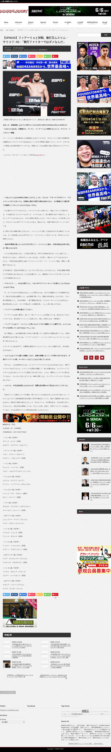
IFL (109, 711)
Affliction (68, 711)
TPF (102, 714)
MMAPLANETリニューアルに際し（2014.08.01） (86, 744)
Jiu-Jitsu (95, 714)
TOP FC (85, 714)
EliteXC (105, 711)
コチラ (38, 155)
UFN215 (8, 49)
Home (1, 30)
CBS (90, 711)
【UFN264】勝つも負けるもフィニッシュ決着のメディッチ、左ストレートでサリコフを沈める (22, 645)
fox (99, 714)
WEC (85, 711)
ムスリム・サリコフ (17, 49)
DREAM (94, 711)
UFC (7, 30)
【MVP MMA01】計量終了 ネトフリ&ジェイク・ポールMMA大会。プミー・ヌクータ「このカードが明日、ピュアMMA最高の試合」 (95, 295)
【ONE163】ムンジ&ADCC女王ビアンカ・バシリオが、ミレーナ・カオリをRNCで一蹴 (20, 675)
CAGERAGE (75, 716)
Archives (3, 719)
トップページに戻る (7, 692)
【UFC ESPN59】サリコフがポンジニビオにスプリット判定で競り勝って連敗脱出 (22, 655)
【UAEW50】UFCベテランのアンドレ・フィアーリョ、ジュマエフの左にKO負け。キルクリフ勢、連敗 (60, 655)
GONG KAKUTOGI (76, 711)
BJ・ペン (67, 714)
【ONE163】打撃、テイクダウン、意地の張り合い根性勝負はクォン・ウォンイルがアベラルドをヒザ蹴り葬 (53, 677)
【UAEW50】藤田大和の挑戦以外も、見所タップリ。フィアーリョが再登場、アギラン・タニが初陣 (22, 665)
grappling (90, 714)
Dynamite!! (100, 711)
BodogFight (107, 714)
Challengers (77, 714)
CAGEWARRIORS (66, 716)
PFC (62, 714)
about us (63, 711)
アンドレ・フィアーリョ (31, 49)
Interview (11, 30)
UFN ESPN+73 (43, 49)
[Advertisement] (37, 174)
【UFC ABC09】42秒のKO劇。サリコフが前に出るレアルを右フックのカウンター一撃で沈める (60, 645)
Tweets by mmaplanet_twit (9, 710)
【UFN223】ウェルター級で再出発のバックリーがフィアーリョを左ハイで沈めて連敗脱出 (60, 665)
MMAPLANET (59, 749)
